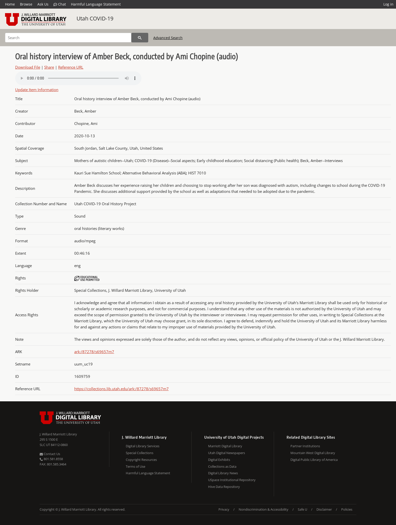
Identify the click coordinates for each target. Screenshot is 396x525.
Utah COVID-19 (95, 18)
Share (49, 67)
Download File (27, 67)
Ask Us (42, 4)
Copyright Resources (141, 459)
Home (10, 4)
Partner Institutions (305, 446)
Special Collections (139, 453)
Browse (26, 4)
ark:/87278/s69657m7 (94, 351)
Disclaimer (324, 509)
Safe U (302, 509)
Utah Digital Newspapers (226, 453)
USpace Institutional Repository (232, 480)
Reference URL (70, 67)
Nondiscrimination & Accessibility (263, 509)
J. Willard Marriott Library (58, 434)
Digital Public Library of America (314, 459)
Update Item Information (36, 89)
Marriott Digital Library (225, 446)
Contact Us (50, 454)
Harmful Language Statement (96, 4)
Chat (60, 4)
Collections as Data (222, 466)
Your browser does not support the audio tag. (78, 78)
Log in (388, 4)
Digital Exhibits (219, 459)
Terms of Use (135, 466)
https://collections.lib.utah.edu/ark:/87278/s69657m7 (121, 388)
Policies (346, 509)
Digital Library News (223, 473)
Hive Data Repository (224, 486)
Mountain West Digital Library (312, 453)
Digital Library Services (142, 446)
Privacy (223, 509)
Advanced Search (168, 37)
